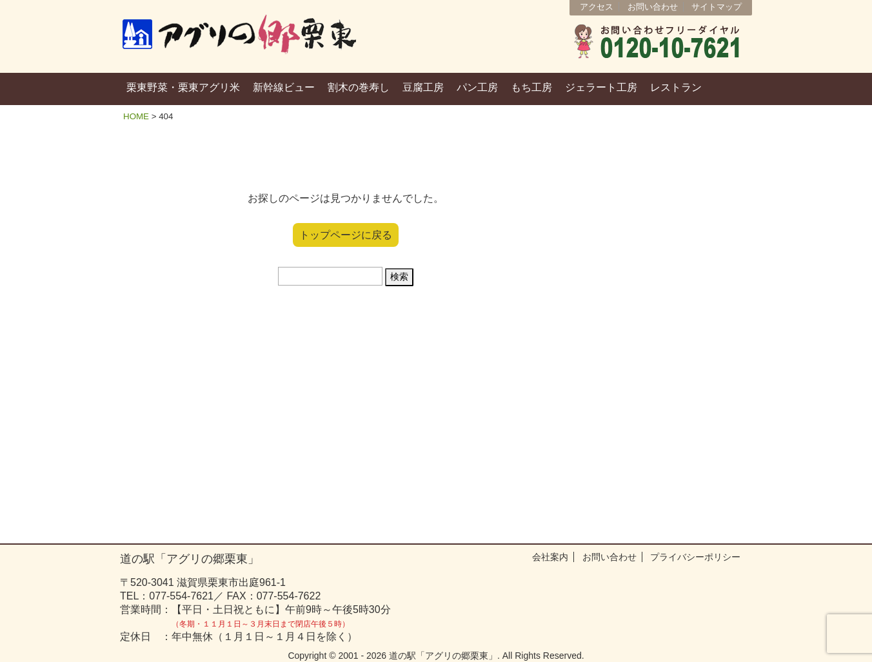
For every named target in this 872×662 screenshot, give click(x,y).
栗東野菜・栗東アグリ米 (183, 87)
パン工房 (477, 87)
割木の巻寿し (359, 87)
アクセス (596, 7)
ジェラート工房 (601, 87)
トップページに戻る (345, 234)
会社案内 (550, 557)
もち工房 (531, 87)
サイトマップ (716, 7)
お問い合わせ (653, 7)
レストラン (676, 87)
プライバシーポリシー (695, 557)
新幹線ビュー (284, 87)
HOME (136, 116)
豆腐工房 (423, 87)
